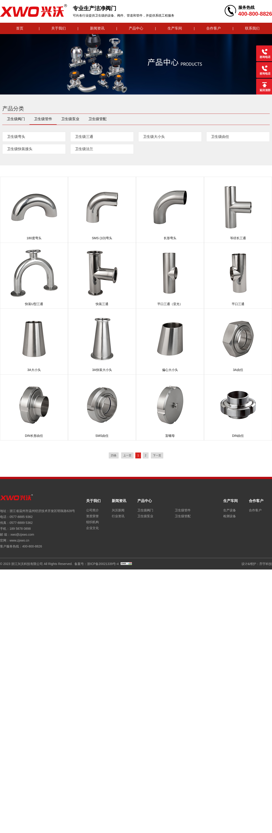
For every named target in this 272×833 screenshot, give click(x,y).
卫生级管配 (97, 119)
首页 (19, 28)
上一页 (127, 455)
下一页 (157, 455)
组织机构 (92, 522)
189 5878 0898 (20, 528)
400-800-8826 (32, 546)
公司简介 (92, 510)
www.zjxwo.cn (19, 540)
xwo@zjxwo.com (22, 534)
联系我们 (252, 28)
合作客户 (213, 28)
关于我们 (58, 28)
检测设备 (229, 516)
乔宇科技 (265, 564)
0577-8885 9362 (21, 517)
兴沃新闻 (118, 510)
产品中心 (136, 28)
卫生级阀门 (16, 119)
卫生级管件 (43, 119)
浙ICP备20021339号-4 (103, 564)
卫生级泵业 (70, 119)
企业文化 (92, 528)
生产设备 (229, 510)
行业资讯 (118, 516)
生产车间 (175, 28)
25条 (114, 455)
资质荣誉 (92, 516)
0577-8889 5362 (21, 523)
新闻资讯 (97, 28)
